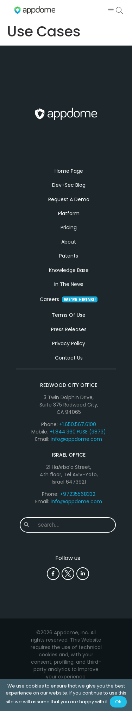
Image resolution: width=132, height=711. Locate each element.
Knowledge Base (69, 270)
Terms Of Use (69, 315)
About (68, 241)
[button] (111, 10)
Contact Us (69, 357)
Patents (68, 255)
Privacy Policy (68, 343)
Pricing (69, 227)
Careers (69, 299)
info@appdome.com (76, 439)
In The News (68, 284)
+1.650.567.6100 (77, 424)
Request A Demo (68, 199)
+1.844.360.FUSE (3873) (78, 431)
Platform (69, 213)
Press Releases (69, 329)
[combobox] (73, 525)
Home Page (69, 171)
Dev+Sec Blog (69, 185)
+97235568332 (77, 494)
